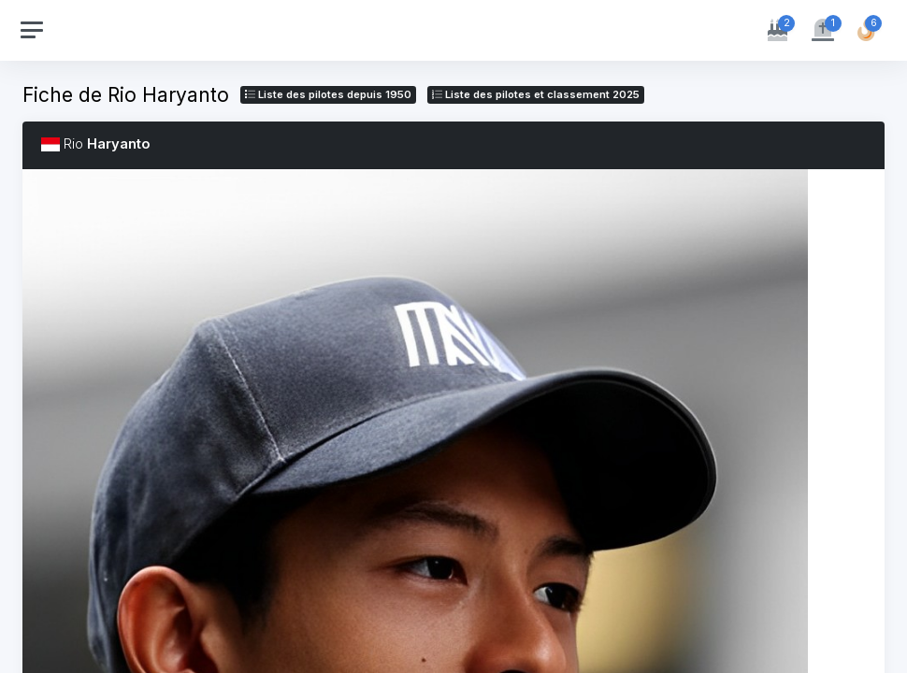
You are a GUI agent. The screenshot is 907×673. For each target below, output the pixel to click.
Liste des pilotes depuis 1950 (328, 94)
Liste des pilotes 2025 (536, 94)
